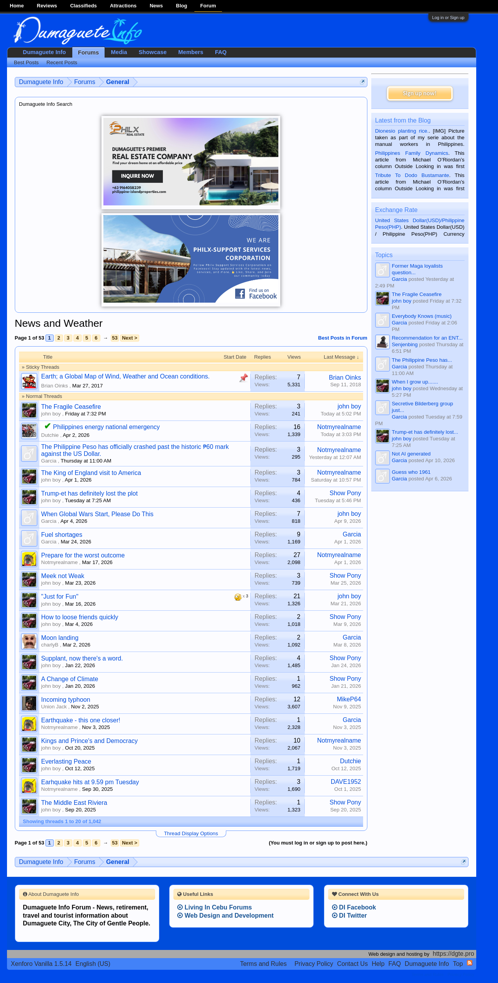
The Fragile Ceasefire (71, 406)
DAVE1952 (346, 781)
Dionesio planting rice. (402, 131)
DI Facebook (354, 907)
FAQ (221, 52)
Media (119, 52)
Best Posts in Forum (342, 338)
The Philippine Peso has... (422, 360)
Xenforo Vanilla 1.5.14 (41, 963)
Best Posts (26, 62)
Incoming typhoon (65, 699)
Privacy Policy (313, 963)
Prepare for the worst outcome (83, 555)
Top (458, 963)
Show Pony (345, 493)
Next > (129, 338)
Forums (88, 52)
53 (114, 338)
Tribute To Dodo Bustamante (412, 175)
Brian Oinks (54, 386)
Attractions (123, 6)
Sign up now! (420, 93)
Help (378, 963)
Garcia (48, 461)
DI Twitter (349, 915)
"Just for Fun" (60, 596)
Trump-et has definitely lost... (425, 432)
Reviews (47, 6)
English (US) (92, 963)
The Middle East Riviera (74, 802)
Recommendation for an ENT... (427, 338)
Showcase (153, 52)
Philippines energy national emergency (106, 427)
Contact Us (352, 963)
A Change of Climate (69, 679)
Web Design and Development (225, 915)
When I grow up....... (415, 382)
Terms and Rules (263, 963)
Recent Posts (62, 62)
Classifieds (83, 6)
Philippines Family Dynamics (411, 153)
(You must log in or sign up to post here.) (318, 843)
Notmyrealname (339, 427)
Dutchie (50, 435)
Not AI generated (411, 454)
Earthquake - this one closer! (81, 720)
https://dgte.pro (453, 953)
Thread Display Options (191, 833)
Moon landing (60, 637)
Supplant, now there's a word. (82, 658)
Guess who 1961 (411, 472)
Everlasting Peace (66, 761)
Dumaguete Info (44, 52)
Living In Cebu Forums (214, 907)
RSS (469, 962)
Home (17, 6)
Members (190, 52)
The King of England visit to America (91, 473)
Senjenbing (405, 344)
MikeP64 (349, 699)
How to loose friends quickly (79, 617)
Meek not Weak (62, 576)
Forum (208, 6)
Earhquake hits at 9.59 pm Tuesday (90, 782)
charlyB (49, 645)
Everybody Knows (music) (422, 316)
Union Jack (54, 707)
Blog (181, 6)
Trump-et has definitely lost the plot (89, 493)
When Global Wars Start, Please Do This (97, 514)
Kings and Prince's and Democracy (89, 741)
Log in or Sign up (448, 17)
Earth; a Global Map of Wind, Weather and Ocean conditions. (125, 376)
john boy (51, 414)
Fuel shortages (61, 534)
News (156, 6)
